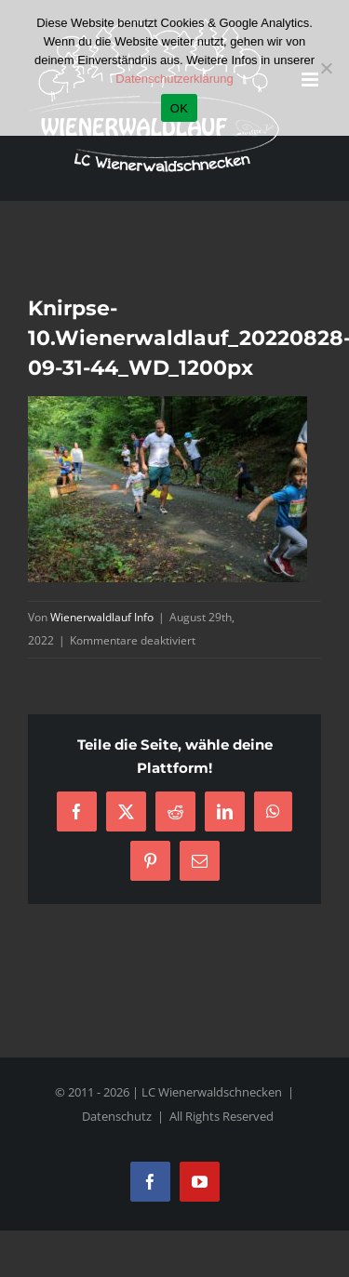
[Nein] (325, 68)
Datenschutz (117, 1116)
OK (179, 108)
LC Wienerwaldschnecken (211, 1092)
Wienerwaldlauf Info (102, 617)
